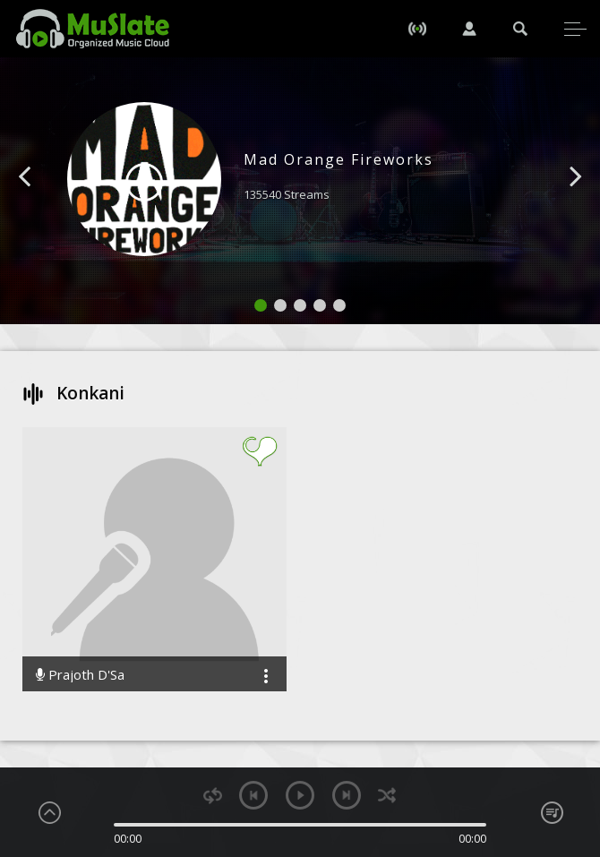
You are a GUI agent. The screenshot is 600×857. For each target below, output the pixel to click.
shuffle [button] (387, 795)
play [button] (300, 795)
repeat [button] (212, 795)
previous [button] (253, 795)
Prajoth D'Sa (80, 674)
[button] (45, 203)
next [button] (346, 795)
